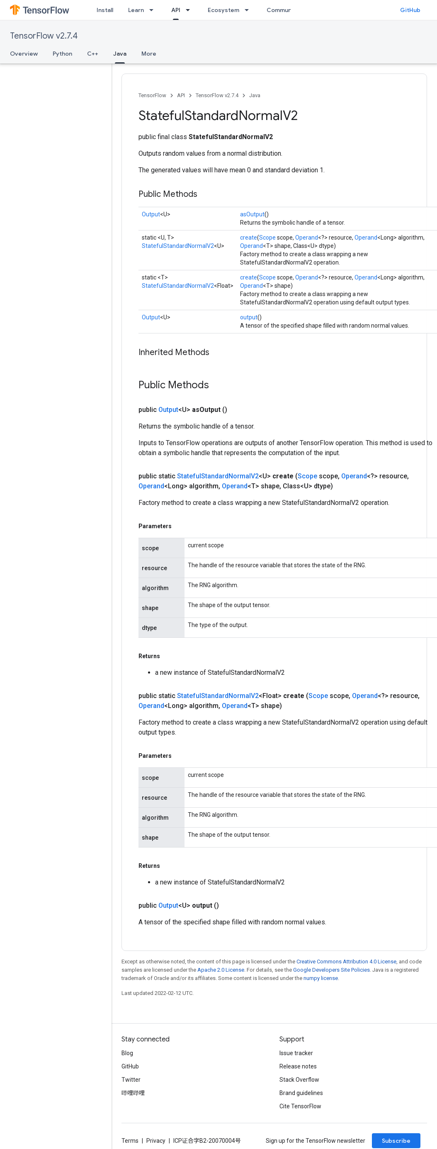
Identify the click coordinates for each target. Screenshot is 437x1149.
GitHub (410, 10)
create (248, 237)
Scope (267, 237)
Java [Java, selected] (119, 53)
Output (151, 214)
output (248, 317)
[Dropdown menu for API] (190, 10)
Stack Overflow (299, 1079)
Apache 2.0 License (220, 970)
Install (105, 10)
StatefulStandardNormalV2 (178, 246)
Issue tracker (296, 1053)
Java (254, 95)
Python (62, 53)
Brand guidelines (301, 1093)
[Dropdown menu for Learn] (154, 10)
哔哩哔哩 (133, 1093)
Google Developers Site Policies (331, 970)
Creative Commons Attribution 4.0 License (346, 961)
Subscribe (396, 1140)
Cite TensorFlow (300, 1106)
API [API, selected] (175, 10)
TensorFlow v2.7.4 (44, 36)
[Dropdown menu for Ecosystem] (249, 10)
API (181, 95)
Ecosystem (223, 10)
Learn (136, 10)
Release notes (298, 1066)
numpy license (320, 978)
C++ (92, 53)
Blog (127, 1053)
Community (283, 10)
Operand (306, 237)
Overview (24, 53)
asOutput (252, 214)
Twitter (131, 1079)
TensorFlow (152, 95)
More (148, 53)
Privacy (155, 1140)
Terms (129, 1140)
